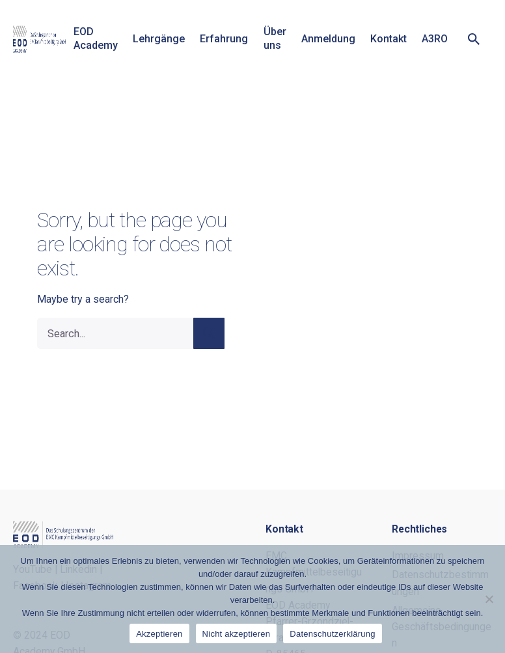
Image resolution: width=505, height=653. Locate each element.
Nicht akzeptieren (236, 634)
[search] (209, 333)
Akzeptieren (159, 634)
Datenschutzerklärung (332, 634)
